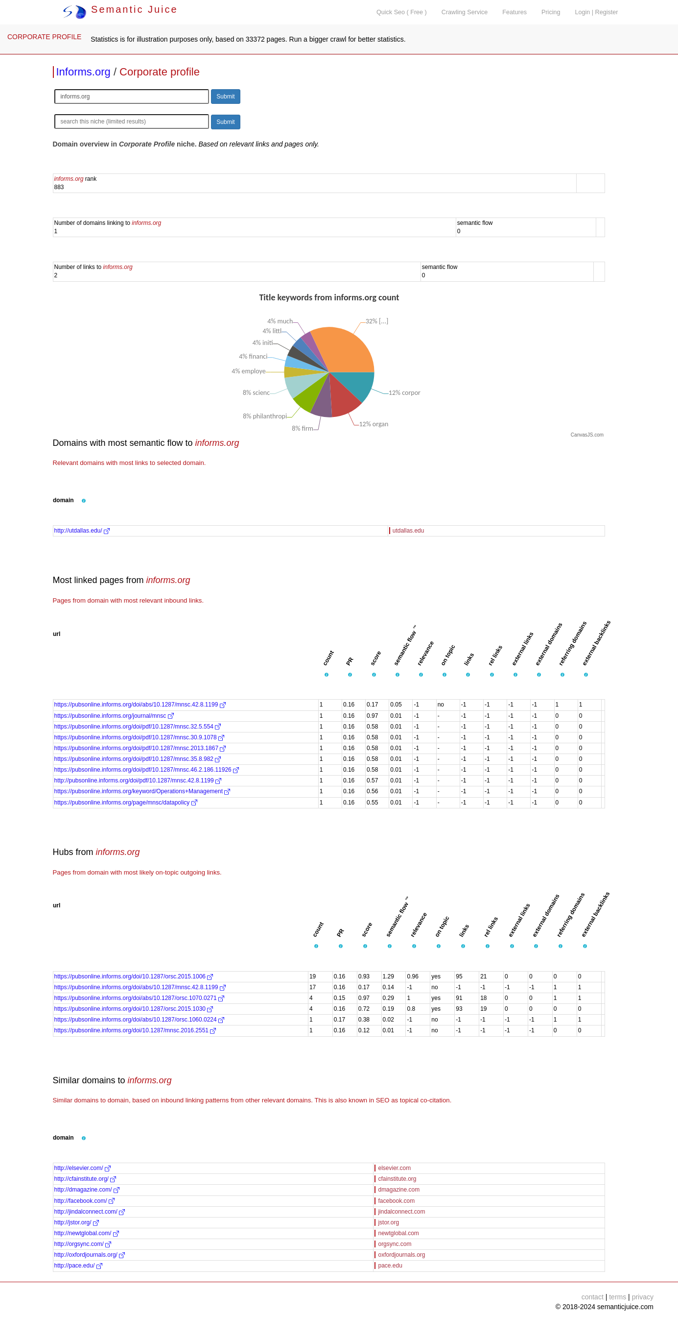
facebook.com (396, 1200)
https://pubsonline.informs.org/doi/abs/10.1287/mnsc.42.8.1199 (140, 704)
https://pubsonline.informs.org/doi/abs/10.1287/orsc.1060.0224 (139, 1019)
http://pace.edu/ (78, 1265)
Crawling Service (465, 12)
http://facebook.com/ (84, 1200)
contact (593, 1297)
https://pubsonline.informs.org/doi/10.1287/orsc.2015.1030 (133, 1008)
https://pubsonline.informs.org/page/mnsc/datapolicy (125, 802)
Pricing (551, 12)
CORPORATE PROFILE (44, 37)
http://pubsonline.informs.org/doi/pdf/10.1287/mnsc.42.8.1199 (138, 780)
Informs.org (83, 72)
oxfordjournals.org (401, 1254)
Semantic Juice (120, 9)
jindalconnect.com (401, 1211)
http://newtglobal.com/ (86, 1233)
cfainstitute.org (397, 1178)
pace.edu (390, 1265)
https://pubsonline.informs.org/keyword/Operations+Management (142, 791)
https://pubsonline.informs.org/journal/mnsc (114, 715)
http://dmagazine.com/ (86, 1189)
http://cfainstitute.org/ (85, 1178)
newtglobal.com (398, 1233)
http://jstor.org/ (76, 1222)
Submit (225, 96)
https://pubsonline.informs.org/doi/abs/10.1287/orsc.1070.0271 (139, 998)
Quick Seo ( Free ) (401, 12)
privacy (643, 1297)
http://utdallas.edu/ (82, 530)
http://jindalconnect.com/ (89, 1211)
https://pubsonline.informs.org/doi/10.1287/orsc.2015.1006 (133, 976)
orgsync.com (394, 1244)
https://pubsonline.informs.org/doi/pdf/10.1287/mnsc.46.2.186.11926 (146, 769)
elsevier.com (394, 1168)
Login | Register (596, 12)
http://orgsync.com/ (83, 1244)
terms (617, 1297)
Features (514, 12)
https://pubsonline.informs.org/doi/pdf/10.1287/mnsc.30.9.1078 (139, 737)
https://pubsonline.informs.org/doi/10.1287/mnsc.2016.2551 (135, 1030)
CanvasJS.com (587, 435)
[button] (83, 500)
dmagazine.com (399, 1189)
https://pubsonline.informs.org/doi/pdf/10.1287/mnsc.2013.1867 (140, 748)
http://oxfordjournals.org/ (89, 1254)
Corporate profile (159, 72)
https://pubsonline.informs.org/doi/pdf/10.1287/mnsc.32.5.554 (137, 726)
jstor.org (388, 1222)
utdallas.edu (408, 530)
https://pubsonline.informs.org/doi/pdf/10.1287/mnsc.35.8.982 (137, 759)
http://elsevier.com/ (82, 1168)
